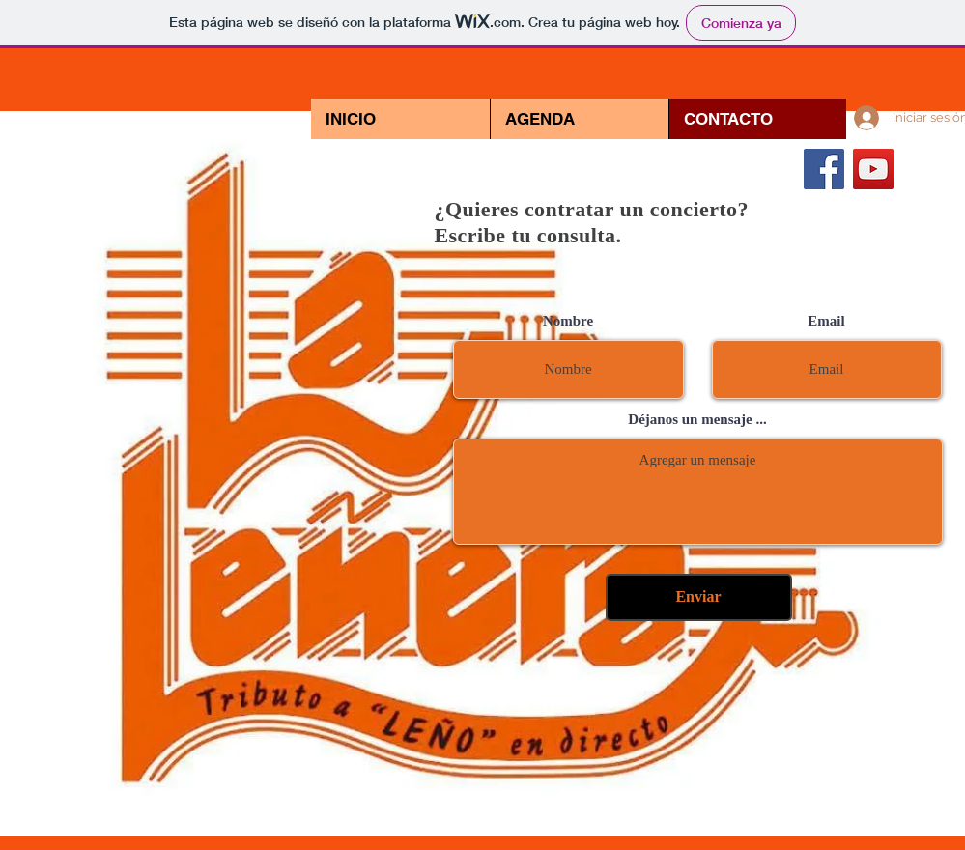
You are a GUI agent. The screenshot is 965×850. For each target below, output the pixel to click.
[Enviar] (699, 597)
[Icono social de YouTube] (873, 169)
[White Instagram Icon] (922, 169)
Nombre (568, 321)
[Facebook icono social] (824, 169)
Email (826, 321)
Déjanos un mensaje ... (697, 419)
